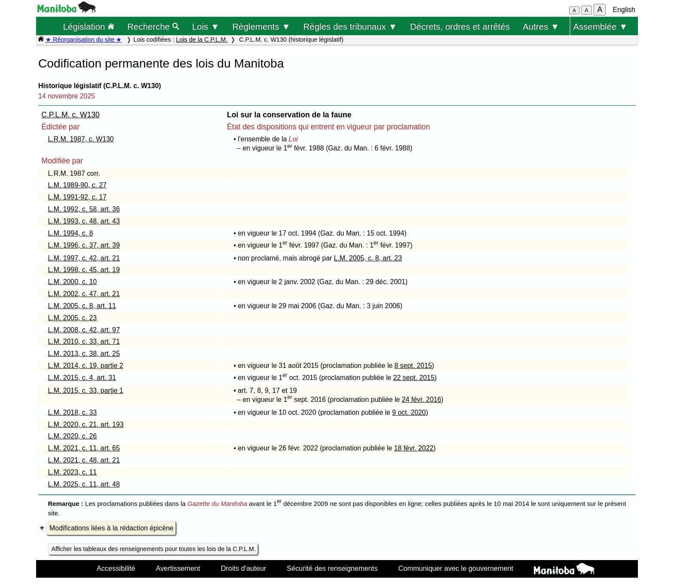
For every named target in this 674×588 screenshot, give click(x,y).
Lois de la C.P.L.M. (201, 39)
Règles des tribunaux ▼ (350, 26)
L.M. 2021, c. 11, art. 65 (84, 448)
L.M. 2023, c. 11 (72, 472)
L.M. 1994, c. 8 (70, 233)
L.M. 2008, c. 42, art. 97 (84, 330)
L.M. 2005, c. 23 (72, 318)
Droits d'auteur (244, 568)
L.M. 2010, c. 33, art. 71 (84, 341)
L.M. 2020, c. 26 (72, 436)
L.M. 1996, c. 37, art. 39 (84, 245)
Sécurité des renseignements (332, 568)
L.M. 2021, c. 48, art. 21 (84, 460)
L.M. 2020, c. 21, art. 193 (86, 424)
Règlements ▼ (261, 26)
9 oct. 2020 (409, 412)
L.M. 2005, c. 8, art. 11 (82, 305)
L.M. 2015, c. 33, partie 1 (85, 390)
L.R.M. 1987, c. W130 (81, 139)
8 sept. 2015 (413, 365)
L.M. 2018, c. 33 (72, 412)
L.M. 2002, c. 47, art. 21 (84, 293)
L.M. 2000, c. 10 (72, 281)
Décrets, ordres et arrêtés (460, 26)
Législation (88, 26)
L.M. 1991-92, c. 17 (77, 197)
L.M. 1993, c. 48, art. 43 (84, 221)
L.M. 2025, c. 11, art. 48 (84, 484)
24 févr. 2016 (421, 399)
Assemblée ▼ (600, 26)
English (624, 9)
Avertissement (178, 568)
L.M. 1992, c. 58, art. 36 (84, 209)
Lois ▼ (206, 26)
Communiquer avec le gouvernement (455, 568)
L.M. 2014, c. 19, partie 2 (85, 365)
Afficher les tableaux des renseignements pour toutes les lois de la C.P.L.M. (153, 548)
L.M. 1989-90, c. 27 (77, 185)
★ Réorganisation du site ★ (84, 39)
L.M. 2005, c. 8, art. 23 (368, 258)
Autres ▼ (541, 26)
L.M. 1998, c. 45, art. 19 (84, 269)
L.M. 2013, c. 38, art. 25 (84, 353)
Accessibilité (116, 568)
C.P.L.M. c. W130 (70, 114)
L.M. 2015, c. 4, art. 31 (82, 377)
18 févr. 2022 (414, 448)
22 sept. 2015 (414, 377)
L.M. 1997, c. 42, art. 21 (84, 258)
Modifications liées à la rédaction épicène (111, 528)
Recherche (153, 26)
